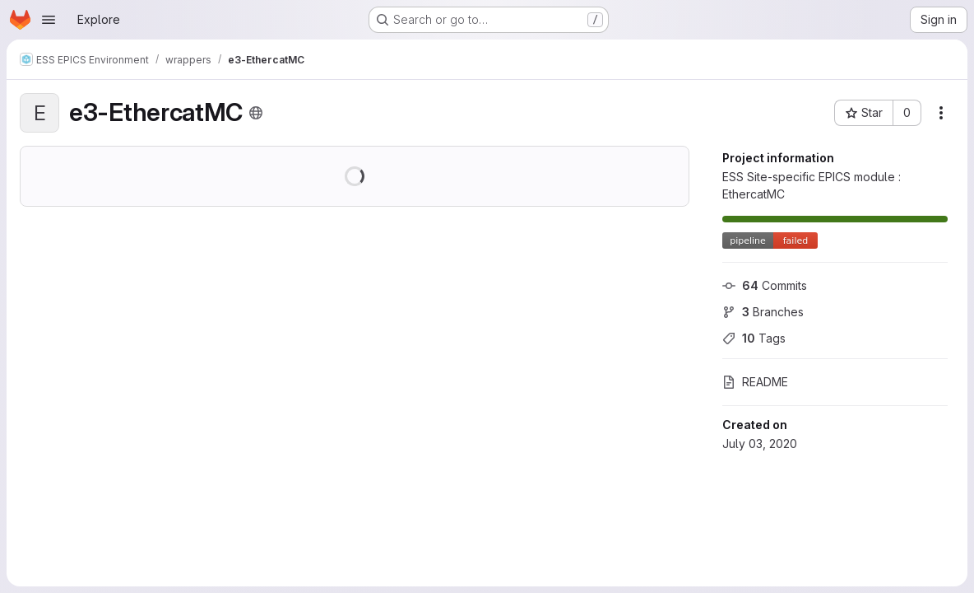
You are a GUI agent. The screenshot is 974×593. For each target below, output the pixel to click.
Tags (754, 338)
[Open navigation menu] (48, 20)
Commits (764, 285)
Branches (763, 312)
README (755, 382)
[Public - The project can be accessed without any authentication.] (255, 112)
